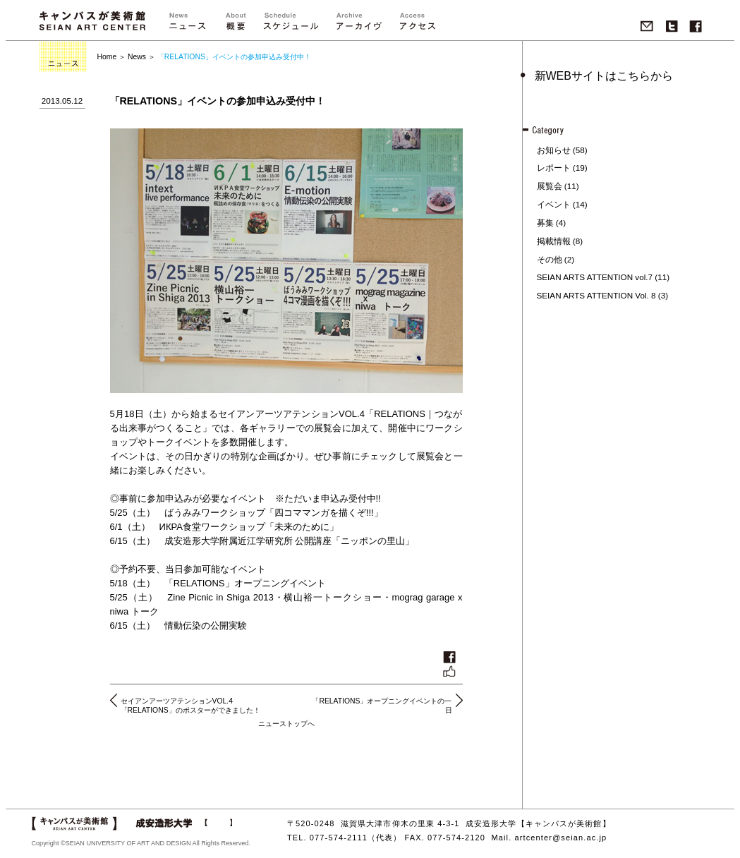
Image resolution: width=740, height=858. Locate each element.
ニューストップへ (286, 723)
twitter (672, 26)
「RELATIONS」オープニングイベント (245, 583)
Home (107, 57)
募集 (545, 222)
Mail (647, 26)
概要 (235, 24)
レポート (554, 167)
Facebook (695, 26)
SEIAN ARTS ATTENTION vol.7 (595, 277)
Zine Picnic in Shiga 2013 (220, 597)
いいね (449, 664)
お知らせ (554, 150)
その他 (549, 259)
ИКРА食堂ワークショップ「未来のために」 (249, 526)
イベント (554, 204)
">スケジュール (290, 24)
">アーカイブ (359, 24)
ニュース (187, 24)
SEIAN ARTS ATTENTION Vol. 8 (596, 295)
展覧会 (549, 186)
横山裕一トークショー (333, 597)
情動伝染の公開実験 (205, 625)
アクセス (417, 24)
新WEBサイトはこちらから (604, 76)
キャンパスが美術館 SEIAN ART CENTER (92, 20)
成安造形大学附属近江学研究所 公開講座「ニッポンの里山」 (289, 541)
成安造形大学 (183, 823)
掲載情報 (554, 241)
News (137, 57)
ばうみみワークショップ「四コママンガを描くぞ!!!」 (273, 512)
